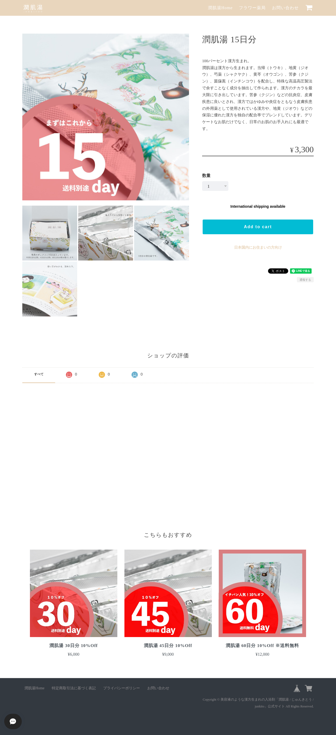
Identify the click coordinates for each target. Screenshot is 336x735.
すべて (39, 374)
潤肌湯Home (220, 8)
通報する (305, 279)
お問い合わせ (285, 8)
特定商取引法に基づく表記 (74, 688)
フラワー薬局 (252, 8)
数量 (206, 175)
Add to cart (258, 227)
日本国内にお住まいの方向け (258, 247)
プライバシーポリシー (121, 688)
